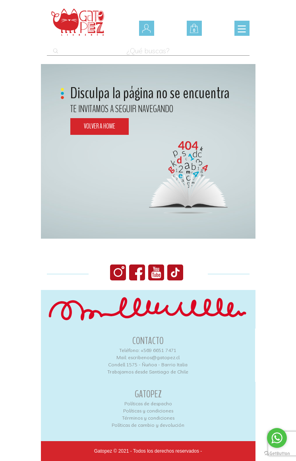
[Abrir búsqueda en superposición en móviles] (148, 48)
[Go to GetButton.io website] (277, 453)
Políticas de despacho (148, 404)
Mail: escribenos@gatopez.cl (148, 357)
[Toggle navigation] (242, 28)
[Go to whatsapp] (277, 438)
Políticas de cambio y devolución (148, 425)
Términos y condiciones (148, 418)
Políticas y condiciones (148, 411)
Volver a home (99, 126)
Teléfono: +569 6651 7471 (147, 350)
